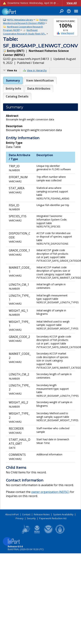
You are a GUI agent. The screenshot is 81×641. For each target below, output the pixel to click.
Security (31, 518)
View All (72, 3)
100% (65, 25)
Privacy (20, 518)
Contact (26, 514)
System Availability (63, 514)
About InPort (12, 514)
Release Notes (42, 514)
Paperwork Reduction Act (52, 518)
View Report (67, 33)
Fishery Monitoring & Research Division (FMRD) (25, 21)
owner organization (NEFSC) (50, 492)
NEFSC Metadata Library (20, 19)
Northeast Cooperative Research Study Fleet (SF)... (24, 31)
